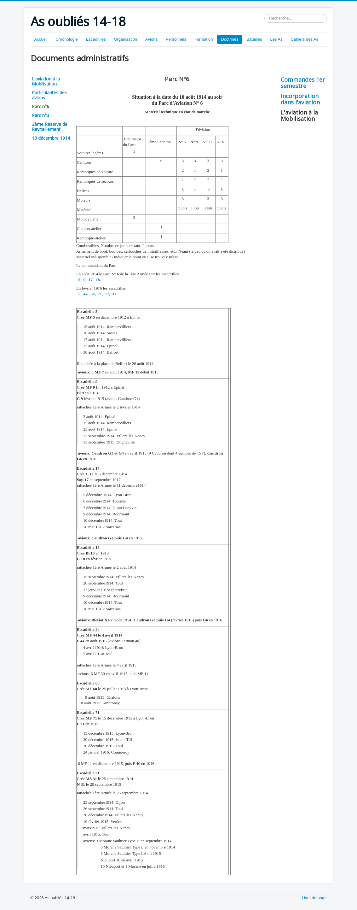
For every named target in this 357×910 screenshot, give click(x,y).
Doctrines (229, 39)
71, (100, 293)
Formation (203, 39)
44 (84, 293)
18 (97, 279)
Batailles (254, 39)
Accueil (41, 39)
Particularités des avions (49, 95)
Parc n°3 (40, 115)
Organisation (125, 39)
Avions (151, 39)
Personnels (176, 39)
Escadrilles (96, 39)
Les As (276, 39)
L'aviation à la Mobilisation (46, 81)
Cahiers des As (304, 39)
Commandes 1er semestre (303, 83)
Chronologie (66, 39)
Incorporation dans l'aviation (300, 99)
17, (107, 293)
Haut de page (314, 897)
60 (92, 293)
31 (113, 293)
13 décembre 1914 (51, 138)
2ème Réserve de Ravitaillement (49, 126)
